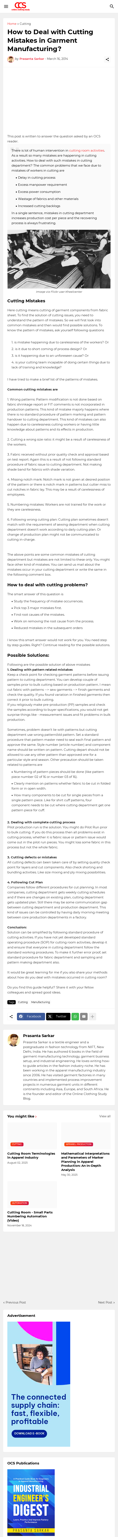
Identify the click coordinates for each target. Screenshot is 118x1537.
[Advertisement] (59, 100)
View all (105, 1116)
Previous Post (16, 1302)
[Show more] (92, 1016)
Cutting (25, 24)
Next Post (105, 1302)
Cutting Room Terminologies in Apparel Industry (31, 1155)
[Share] (107, 59)
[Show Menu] (6, 6)
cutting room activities (86, 150)
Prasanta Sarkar (38, 1035)
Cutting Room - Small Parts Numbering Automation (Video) (30, 1216)
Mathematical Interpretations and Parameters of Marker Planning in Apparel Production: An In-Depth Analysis (85, 1161)
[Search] (112, 6)
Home (11, 24)
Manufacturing (40, 1002)
